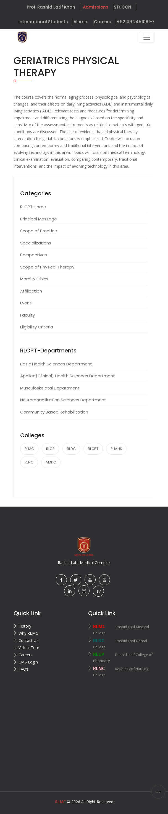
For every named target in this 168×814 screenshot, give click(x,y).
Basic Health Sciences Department (56, 364)
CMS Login (28, 662)
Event (26, 303)
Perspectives (33, 255)
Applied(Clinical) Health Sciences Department (67, 376)
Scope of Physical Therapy (47, 267)
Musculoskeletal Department (50, 388)
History (25, 626)
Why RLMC (28, 633)
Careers (102, 22)
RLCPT (93, 448)
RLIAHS (116, 448)
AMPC (51, 462)
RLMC (29, 448)
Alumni (81, 22)
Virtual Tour (29, 647)
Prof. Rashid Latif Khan (51, 7)
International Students (43, 22)
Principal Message (38, 219)
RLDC (71, 448)
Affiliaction (31, 291)
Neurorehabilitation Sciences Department (63, 400)
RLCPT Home (33, 207)
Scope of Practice (38, 231)
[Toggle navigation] (146, 37)
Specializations (35, 243)
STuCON (122, 7)
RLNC (29, 462)
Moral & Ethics (34, 279)
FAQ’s (24, 669)
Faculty (27, 315)
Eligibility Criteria (36, 327)
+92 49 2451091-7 (135, 22)
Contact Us (28, 640)
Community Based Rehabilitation (54, 412)
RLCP (50, 448)
